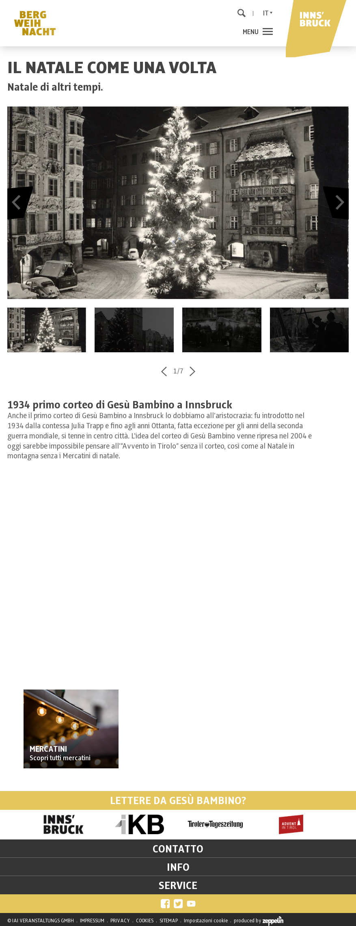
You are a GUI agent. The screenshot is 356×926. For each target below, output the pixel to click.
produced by (258, 921)
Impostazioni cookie (206, 921)
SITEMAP (169, 921)
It (266, 13)
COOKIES (144, 921)
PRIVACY (120, 921)
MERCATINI (48, 749)
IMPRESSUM (92, 921)
